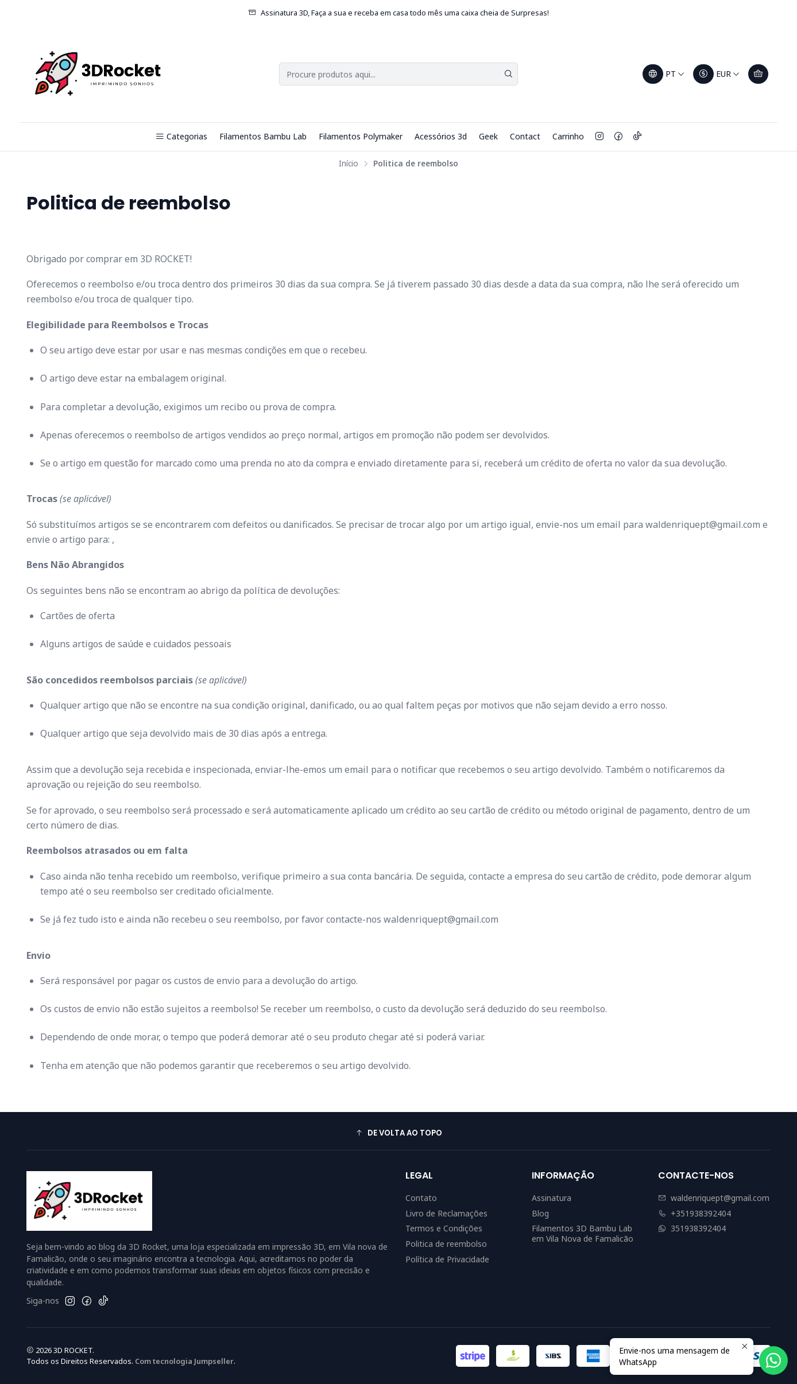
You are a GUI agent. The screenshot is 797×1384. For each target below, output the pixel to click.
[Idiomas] (663, 74)
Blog (540, 1213)
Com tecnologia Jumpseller (184, 1361)
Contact (525, 136)
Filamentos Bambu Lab (263, 136)
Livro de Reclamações (446, 1213)
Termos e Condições (443, 1228)
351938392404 (692, 1228)
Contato (421, 1197)
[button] (398, 1133)
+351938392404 (694, 1213)
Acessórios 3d (441, 136)
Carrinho (568, 136)
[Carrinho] (758, 74)
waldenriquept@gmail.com (713, 1197)
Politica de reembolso (446, 1243)
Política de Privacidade (447, 1259)
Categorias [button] (181, 136)
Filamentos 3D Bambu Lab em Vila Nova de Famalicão (582, 1233)
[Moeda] (716, 74)
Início (348, 164)
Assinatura (551, 1197)
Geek (488, 136)
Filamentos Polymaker (361, 136)
